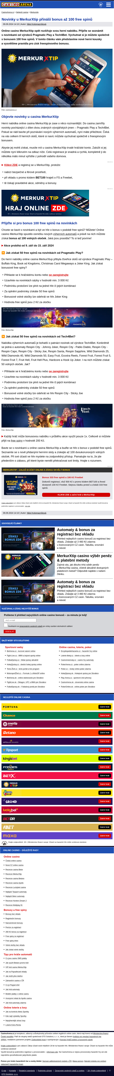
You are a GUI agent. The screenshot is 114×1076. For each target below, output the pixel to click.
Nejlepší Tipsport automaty (16, 892)
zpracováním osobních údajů (30, 626)
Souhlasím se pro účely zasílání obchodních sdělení (40, 626)
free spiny (17, 440)
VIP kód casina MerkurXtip (15, 967)
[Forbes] (67, 767)
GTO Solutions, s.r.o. (9, 1074)
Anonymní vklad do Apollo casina (18, 998)
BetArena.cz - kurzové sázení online (21, 651)
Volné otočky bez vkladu (15, 945)
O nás (3, 1071)
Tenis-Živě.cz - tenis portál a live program (23, 669)
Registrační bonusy (13, 919)
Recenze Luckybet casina (15, 887)
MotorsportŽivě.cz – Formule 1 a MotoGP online (26, 673)
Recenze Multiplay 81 (14, 905)
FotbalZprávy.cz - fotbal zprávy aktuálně (22, 660)
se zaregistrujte (58, 274)
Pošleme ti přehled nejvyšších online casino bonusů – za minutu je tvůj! (45, 615)
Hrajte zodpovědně (7, 503)
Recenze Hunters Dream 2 (16, 901)
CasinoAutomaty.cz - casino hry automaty (77, 660)
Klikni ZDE (11, 165)
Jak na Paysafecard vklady (16, 972)
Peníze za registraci (13, 927)
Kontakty (12, 1071)
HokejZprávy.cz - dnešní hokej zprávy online (24, 664)
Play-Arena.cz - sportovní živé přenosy (76, 678)
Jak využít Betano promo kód (16, 963)
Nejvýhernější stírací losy (15, 1021)
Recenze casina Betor (14, 870)
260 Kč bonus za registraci (15, 932)
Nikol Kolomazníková (36, 24)
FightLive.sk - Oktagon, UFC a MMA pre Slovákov (26, 682)
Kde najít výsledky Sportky (15, 1016)
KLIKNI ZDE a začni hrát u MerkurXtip (76, 495)
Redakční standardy (27, 1071)
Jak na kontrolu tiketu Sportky (17, 1012)
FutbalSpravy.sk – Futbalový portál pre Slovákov (26, 687)
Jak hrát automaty (12, 989)
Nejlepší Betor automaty (14, 896)
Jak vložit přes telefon (14, 976)
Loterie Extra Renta (13, 1025)
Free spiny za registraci (14, 936)
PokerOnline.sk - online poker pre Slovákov (78, 687)
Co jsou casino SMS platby (16, 958)
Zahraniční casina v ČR (14, 981)
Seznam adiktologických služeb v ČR (57, 1061)
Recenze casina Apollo (14, 883)
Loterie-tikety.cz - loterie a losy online (75, 656)
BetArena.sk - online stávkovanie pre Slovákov (25, 678)
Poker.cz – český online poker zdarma (76, 669)
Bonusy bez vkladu (12, 914)
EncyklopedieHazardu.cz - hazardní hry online (79, 651)
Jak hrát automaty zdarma (15, 1003)
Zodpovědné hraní (38, 1040)
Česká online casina (13, 861)
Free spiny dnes (11, 941)
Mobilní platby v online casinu (17, 994)
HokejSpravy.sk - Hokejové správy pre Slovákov (80, 673)
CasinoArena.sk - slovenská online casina (77, 682)
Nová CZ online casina (14, 865)
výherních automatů (65, 234)
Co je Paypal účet (12, 985)
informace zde (52, 1052)
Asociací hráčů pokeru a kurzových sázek (76, 1040)
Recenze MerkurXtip (13, 874)
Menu (108, 5)
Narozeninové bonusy (14, 923)
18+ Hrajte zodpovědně (96, 1071)
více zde (27, 506)
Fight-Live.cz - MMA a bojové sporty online (23, 656)
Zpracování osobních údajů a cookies (69, 1071)
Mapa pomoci (78, 1061)
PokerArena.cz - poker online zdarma (75, 664)
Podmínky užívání (45, 1071)
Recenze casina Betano (14, 879)
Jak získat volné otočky (14, 950)
